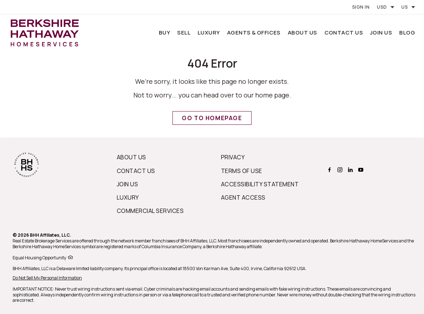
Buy (164, 32)
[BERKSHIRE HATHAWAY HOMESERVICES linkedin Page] (349, 170)
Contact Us (343, 32)
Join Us (381, 32)
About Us (302, 32)
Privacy (233, 157)
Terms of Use (241, 171)
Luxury (209, 32)
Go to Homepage (212, 118)
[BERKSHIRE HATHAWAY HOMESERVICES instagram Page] (339, 170)
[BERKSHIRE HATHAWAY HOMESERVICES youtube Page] (359, 170)
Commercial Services (150, 211)
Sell (183, 32)
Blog (407, 32)
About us (131, 157)
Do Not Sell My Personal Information (47, 278)
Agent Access (243, 197)
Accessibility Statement (260, 184)
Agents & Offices (254, 32)
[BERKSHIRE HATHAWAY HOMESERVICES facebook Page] (328, 170)
